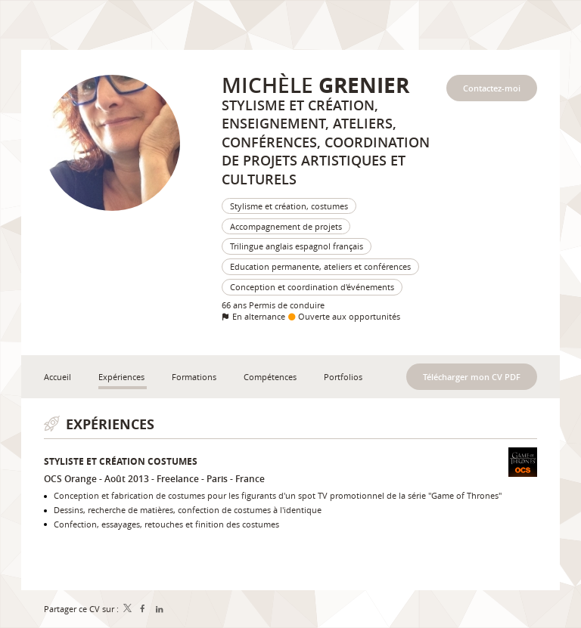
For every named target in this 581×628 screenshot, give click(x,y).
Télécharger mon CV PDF (471, 376)
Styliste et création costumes (120, 461)
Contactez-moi (491, 88)
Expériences (110, 424)
